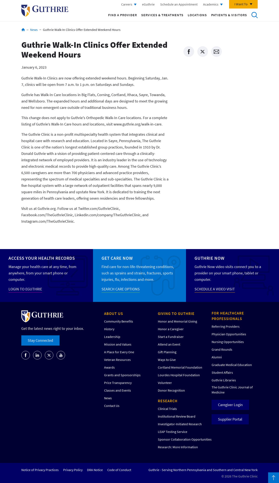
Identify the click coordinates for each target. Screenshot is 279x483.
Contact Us (111, 406)
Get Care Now (117, 258)
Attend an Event (169, 344)
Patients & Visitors (229, 15)
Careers (126, 4)
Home (23, 29)
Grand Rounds (222, 349)
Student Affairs (222, 372)
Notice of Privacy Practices (40, 470)
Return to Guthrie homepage (44, 11)
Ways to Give (167, 360)
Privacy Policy (73, 470)
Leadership (112, 336)
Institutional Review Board (176, 416)
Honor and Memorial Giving (177, 321)
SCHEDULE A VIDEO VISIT (215, 289)
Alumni (217, 357)
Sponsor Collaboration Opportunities (185, 439)
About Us (113, 313)
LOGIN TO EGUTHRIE (25, 289)
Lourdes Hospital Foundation (179, 375)
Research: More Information (178, 447)
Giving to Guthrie (176, 313)
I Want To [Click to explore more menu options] (241, 4)
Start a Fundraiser (171, 336)
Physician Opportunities (229, 334)
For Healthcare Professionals (228, 316)
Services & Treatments (162, 15)
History (109, 329)
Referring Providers (226, 326)
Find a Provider (122, 15)
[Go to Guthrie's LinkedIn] (37, 355)
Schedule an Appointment (179, 4)
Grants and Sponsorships (122, 375)
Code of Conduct (119, 470)
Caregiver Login (230, 404)
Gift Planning (167, 352)
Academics (210, 4)
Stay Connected (40, 340)
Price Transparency (118, 383)
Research (167, 400)
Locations (197, 15)
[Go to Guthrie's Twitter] (49, 355)
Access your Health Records (42, 258)
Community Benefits (118, 321)
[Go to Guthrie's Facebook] (25, 355)
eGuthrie (148, 4)
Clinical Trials (167, 409)
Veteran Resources (117, 360)
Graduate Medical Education (232, 365)
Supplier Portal (230, 419)
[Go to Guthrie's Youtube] (61, 355)
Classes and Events (117, 390)
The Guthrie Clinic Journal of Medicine (232, 389)
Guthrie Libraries (224, 380)
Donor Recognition (171, 390)
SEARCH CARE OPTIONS (121, 289)
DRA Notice (95, 470)
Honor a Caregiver (171, 329)
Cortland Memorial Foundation (180, 367)
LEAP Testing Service (172, 432)
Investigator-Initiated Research (180, 424)
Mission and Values (117, 344)
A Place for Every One (119, 352)
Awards (109, 367)
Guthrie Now (210, 258)
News (34, 29)
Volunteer (165, 383)
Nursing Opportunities (228, 342)
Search (254, 15)
